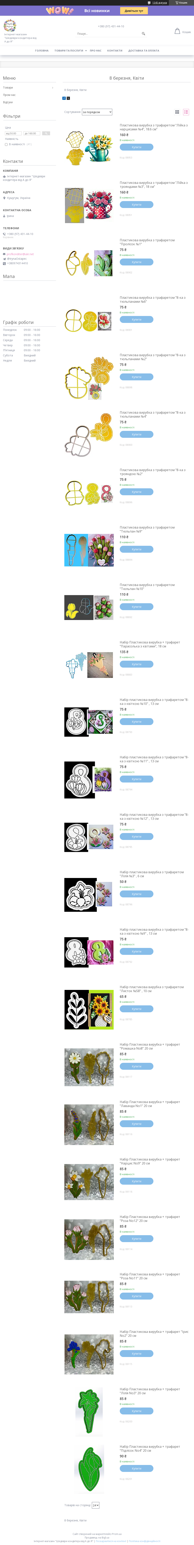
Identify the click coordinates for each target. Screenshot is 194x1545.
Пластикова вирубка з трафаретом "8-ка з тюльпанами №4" (152, 414)
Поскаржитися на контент (111, 1541)
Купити (136, 147)
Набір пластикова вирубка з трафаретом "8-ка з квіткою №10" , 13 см (154, 702)
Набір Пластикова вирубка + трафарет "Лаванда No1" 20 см (150, 1104)
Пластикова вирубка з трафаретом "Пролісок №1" (147, 242)
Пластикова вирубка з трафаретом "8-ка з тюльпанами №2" (152, 357)
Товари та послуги (68, 50)
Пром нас (9, 95)
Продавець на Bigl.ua (97, 1537)
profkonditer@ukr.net (20, 254)
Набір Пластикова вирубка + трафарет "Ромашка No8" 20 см (150, 1046)
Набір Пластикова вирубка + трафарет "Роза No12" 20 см (150, 1219)
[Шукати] (143, 33)
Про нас (95, 50)
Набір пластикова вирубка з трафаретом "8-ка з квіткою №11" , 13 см (154, 759)
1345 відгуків (159, 2)
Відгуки (8, 102)
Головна (41, 50)
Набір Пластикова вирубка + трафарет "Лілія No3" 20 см (150, 1391)
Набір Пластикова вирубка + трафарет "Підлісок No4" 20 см (150, 1448)
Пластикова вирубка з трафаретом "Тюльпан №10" (147, 587)
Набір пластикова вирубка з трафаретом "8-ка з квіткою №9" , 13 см (154, 931)
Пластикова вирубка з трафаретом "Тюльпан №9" (147, 529)
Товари (8, 87)
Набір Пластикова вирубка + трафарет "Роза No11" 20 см (150, 1276)
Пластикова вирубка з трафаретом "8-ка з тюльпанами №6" (152, 299)
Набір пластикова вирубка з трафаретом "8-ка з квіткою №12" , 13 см (154, 817)
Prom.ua (117, 1534)
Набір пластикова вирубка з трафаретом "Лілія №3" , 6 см (152, 874)
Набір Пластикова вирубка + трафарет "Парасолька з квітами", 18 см (150, 644)
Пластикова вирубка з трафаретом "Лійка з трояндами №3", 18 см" (154, 185)
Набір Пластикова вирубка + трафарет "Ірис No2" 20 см (154, 1334)
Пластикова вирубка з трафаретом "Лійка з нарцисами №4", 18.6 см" (154, 127)
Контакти (114, 50)
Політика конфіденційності (144, 1541)
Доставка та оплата (143, 50)
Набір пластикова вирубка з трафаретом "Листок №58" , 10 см (152, 989)
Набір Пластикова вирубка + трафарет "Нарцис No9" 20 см (150, 1161)
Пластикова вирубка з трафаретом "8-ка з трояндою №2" (152, 472)
